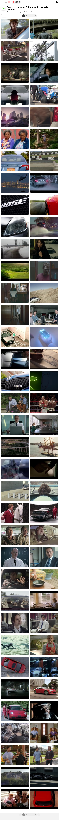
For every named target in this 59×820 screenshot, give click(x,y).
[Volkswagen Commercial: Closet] (15, 315)
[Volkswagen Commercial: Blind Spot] (44, 271)
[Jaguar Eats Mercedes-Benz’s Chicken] (15, 557)
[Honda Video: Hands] (44, 337)
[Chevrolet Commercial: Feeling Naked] (15, 733)
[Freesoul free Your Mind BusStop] (44, 249)
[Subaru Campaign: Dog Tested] (15, 601)
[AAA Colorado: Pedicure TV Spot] (44, 755)
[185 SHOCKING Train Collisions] (15, 51)
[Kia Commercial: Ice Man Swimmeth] (15, 645)
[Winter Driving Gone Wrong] (15, 249)
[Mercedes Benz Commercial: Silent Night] (44, 183)
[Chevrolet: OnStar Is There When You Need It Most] (44, 359)
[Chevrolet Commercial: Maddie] (44, 117)
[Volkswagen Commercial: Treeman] (44, 491)
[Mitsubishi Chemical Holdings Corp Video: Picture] (44, 579)
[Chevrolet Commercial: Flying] (44, 381)
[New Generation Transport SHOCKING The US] (44, 51)
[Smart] (44, 73)
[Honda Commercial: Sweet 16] (15, 667)
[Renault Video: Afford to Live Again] (15, 73)
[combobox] (4, 15)
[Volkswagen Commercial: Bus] (15, 799)
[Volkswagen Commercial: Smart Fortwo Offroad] (44, 293)
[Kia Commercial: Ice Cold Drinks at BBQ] (44, 645)
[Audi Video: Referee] (44, 403)
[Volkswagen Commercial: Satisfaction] (44, 315)
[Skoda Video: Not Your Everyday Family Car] (15, 381)
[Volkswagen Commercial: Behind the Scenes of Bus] (44, 799)
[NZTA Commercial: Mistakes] (15, 579)
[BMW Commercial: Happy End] (44, 469)
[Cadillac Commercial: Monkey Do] (15, 95)
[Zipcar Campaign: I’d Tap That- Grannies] (15, 139)
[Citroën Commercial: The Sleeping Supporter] (15, 777)
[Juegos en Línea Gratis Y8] (7, 2)
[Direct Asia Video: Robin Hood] (15, 117)
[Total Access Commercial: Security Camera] (15, 337)
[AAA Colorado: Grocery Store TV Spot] (15, 755)
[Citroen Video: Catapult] (44, 601)
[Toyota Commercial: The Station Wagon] (15, 447)
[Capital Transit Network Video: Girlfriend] (44, 623)
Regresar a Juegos (17, 2)
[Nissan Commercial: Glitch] (15, 425)
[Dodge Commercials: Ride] (44, 513)
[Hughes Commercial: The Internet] (44, 535)
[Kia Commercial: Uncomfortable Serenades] (15, 403)
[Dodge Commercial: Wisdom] (44, 711)
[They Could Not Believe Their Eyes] (44, 227)
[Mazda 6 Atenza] (15, 205)
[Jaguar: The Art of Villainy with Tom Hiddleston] (15, 689)
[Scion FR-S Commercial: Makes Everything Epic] (44, 689)
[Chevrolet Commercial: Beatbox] (15, 535)
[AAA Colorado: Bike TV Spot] (44, 733)
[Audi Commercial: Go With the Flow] (44, 29)
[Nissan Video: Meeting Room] (44, 425)
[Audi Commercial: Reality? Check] (15, 183)
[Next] (38, 814)
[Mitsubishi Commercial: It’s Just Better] (15, 29)
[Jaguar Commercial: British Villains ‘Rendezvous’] (44, 667)
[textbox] (4, 15)
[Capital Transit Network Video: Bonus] (15, 623)
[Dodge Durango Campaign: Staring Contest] (15, 513)
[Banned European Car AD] (15, 271)
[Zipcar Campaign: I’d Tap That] (44, 139)
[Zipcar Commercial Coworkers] (15, 161)
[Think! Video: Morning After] (44, 557)
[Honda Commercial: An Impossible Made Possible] (15, 491)
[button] (54, 12)
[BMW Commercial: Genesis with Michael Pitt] (44, 777)
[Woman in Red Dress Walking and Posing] (15, 711)
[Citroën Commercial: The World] (15, 359)
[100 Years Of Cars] (15, 227)
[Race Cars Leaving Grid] (44, 95)
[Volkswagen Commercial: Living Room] (15, 293)
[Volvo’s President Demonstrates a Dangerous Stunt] (44, 447)
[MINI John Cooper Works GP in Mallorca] (44, 161)
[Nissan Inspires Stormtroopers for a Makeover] (15, 469)
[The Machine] (44, 205)
